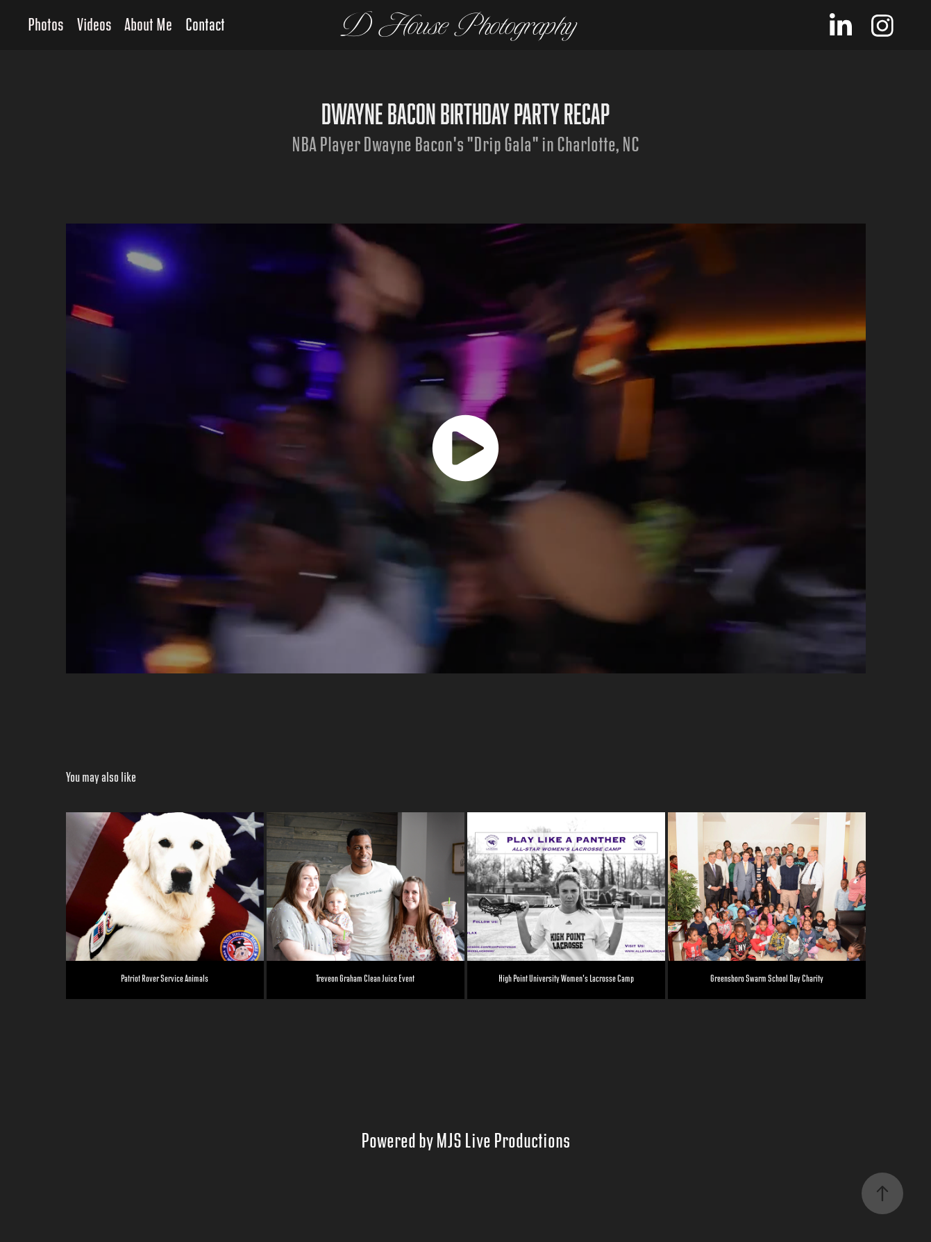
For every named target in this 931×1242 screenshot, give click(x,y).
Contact (205, 25)
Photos (46, 25)
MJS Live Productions (503, 1141)
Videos (94, 25)
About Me (148, 25)
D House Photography (459, 25)
